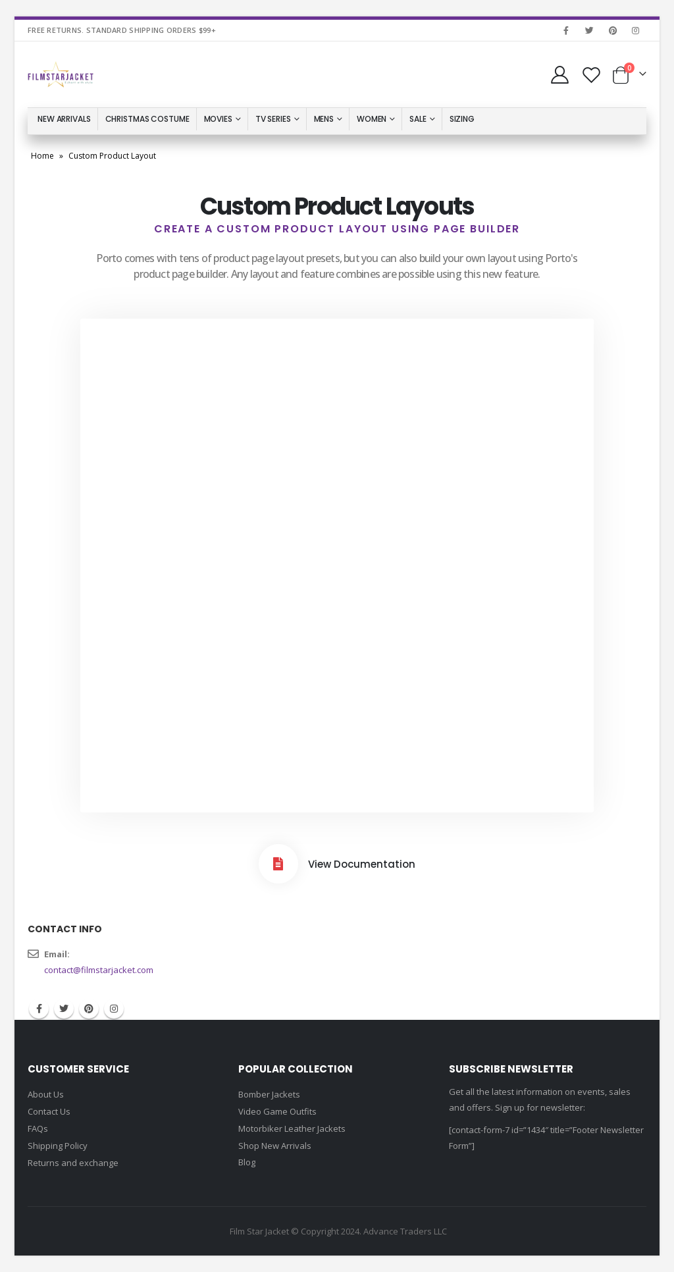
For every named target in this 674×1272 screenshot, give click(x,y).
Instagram (114, 1009)
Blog (246, 1162)
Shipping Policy (58, 1146)
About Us (46, 1094)
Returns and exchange (73, 1163)
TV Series (273, 118)
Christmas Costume (147, 118)
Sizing (462, 118)
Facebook (39, 1009)
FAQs (38, 1128)
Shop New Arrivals (274, 1146)
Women (371, 118)
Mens (324, 118)
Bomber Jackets (269, 1094)
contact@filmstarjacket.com (98, 970)
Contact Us (49, 1111)
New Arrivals (64, 118)
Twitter (64, 1009)
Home (42, 155)
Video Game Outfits (277, 1111)
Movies (218, 118)
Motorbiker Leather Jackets (292, 1128)
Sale (418, 118)
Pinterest (89, 1009)
